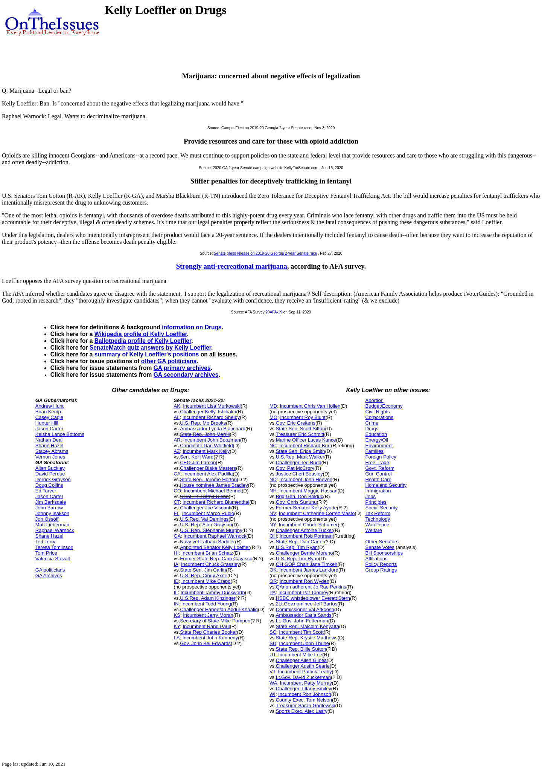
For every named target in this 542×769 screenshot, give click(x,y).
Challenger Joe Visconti (205, 508)
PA (272, 592)
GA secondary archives (186, 375)
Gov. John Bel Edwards (205, 643)
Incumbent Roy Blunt (303, 417)
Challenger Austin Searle (303, 666)
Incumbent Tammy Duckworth (213, 592)
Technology (377, 519)
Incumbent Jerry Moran (208, 615)
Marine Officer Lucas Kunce (306, 440)
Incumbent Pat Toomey (304, 592)
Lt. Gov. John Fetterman (302, 621)
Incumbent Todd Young (206, 604)
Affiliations (376, 558)
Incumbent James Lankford (308, 570)
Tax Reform (377, 513)
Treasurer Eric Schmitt (300, 434)
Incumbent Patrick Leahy (305, 671)
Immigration (378, 491)
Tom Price (46, 553)
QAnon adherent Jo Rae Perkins (311, 587)
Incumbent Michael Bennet (213, 491)
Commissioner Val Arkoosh (305, 609)
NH (273, 491)
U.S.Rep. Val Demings (204, 519)
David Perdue (50, 474)
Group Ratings (381, 570)
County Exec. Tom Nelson (304, 700)
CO (177, 491)
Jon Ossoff (47, 519)
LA (177, 638)
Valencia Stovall (52, 558)
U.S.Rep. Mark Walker (300, 457)
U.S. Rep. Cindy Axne (203, 575)
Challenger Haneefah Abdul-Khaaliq (219, 609)
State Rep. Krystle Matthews (307, 638)
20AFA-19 (274, 312)
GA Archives (48, 575)
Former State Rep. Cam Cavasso (216, 558)
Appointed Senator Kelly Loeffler (215, 547)
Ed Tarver (45, 491)
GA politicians (50, 570)
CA (177, 474)
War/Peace (377, 524)
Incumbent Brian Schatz (207, 553)
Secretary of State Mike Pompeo (215, 621)
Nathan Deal (48, 440)
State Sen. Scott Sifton (300, 428)
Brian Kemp (48, 411)
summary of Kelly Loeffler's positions (146, 354)
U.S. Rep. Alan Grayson (206, 524)
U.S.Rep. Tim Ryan (297, 547)
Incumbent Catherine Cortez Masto (317, 513)
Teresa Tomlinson (54, 547)
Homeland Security (386, 485)
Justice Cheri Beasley (299, 474)
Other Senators (382, 541)
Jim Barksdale (50, 502)
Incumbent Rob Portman (306, 536)
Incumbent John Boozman (211, 440)
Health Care (378, 479)
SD (272, 643)
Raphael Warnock (54, 530)
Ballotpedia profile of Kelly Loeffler (142, 341)
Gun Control (378, 474)
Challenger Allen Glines (301, 660)
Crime (372, 423)
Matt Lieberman (52, 524)
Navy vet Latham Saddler (207, 541)
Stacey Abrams (51, 451)
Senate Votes (379, 547)
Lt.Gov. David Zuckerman (303, 677)
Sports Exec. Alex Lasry (301, 711)
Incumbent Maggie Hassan (308, 491)
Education (376, 434)
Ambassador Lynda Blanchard (212, 428)
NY (272, 524)
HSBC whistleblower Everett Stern (313, 598)
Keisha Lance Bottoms (59, 434)
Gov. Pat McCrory (295, 468)
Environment (379, 445)
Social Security (381, 508)
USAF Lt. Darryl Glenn (204, 496)
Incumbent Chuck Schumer (308, 524)
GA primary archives (182, 368)
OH (273, 536)
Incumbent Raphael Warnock (215, 536)
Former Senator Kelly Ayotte (306, 508)
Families (374, 451)
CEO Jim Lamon (198, 462)
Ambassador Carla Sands (304, 615)
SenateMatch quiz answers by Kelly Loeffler (150, 347)
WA (273, 683)
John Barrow (49, 508)
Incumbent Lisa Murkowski (212, 406)
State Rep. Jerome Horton (208, 479)
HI (176, 553)
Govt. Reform (379, 468)
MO (273, 417)
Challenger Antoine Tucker (304, 530)
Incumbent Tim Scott (301, 632)
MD (273, 406)
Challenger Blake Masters (208, 468)
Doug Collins (49, 485)
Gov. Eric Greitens (295, 423)
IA (176, 564)
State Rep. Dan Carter (300, 541)
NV (272, 513)
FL (177, 513)
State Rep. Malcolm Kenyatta (307, 626)
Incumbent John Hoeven (305, 479)
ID (176, 581)
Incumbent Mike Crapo (206, 581)
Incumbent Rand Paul (206, 626)
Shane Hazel (49, 445)
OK (273, 570)
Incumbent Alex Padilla (208, 474)
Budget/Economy (384, 406)
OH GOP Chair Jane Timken (307, 564)
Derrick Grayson (53, 479)
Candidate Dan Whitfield (206, 445)
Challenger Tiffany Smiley (303, 688)
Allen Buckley (50, 468)
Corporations (379, 417)
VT (272, 671)
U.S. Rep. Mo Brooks (203, 423)
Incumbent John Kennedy (210, 638)
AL (177, 417)
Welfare (373, 530)
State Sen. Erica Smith (300, 451)
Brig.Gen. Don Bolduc (299, 496)
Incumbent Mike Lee (300, 654)
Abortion (374, 400)
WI (272, 694)
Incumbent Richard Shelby (211, 417)
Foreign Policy (380, 457)
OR (273, 581)
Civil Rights (377, 411)
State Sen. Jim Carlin (203, 570)
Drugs (372, 428)
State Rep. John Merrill (205, 434)
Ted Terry (45, 541)
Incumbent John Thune (304, 643)
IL (176, 592)
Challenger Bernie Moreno (304, 553)
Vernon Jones (50, 457)
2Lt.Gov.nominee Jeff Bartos (307, 604)
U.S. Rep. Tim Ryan (297, 558)
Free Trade (377, 462)
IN (176, 604)
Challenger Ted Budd (298, 462)
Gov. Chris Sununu (296, 502)
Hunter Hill (46, 423)
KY (177, 626)
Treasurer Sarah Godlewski (305, 705)
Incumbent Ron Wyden (304, 581)
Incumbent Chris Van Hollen (310, 406)
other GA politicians (169, 361)
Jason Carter (49, 428)
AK (177, 406)
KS (177, 615)
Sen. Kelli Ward (196, 457)
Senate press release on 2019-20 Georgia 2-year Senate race (265, 253)
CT (177, 502)
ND (273, 479)
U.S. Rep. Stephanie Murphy (211, 530)
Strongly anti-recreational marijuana (231, 266)
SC (272, 632)
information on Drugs (192, 327)
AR (177, 440)
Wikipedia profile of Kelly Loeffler (140, 334)
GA (177, 536)
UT (272, 654)
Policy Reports (381, 564)
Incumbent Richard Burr (305, 445)
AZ (177, 451)
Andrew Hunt (49, 406)
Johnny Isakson (52, 513)
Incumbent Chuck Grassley (210, 564)
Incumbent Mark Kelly (206, 451)
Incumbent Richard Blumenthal (216, 502)
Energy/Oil (376, 440)
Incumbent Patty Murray (306, 683)
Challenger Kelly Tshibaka (208, 411)
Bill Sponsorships (384, 553)
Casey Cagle (49, 417)
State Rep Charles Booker (208, 632)
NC (273, 445)
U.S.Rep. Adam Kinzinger (207, 598)
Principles (376, 502)
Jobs (370, 496)
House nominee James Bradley (214, 485)
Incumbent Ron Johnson (304, 694)
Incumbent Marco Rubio (208, 513)
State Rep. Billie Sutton (301, 649)
